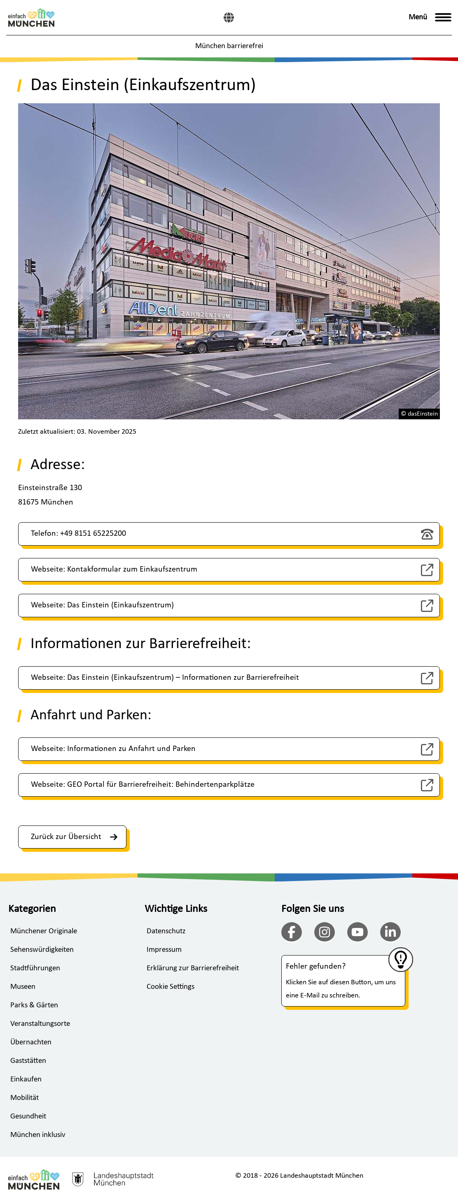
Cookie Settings (170, 987)
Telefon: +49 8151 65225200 (78, 534)
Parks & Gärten (34, 1005)
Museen (22, 987)
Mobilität (24, 1098)
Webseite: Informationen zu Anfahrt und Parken (113, 749)
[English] (228, 17)
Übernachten (30, 1042)
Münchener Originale (43, 931)
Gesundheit (28, 1117)
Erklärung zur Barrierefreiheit (193, 968)
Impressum (164, 950)
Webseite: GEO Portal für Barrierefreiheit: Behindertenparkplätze (143, 785)
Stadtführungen (35, 968)
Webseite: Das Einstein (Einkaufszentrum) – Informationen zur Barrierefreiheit (165, 678)
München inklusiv (37, 1135)
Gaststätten (28, 1061)
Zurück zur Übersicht (74, 837)
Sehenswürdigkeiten (42, 950)
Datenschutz (166, 931)
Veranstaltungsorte (40, 1024)
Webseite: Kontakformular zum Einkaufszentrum (114, 569)
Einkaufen (26, 1079)
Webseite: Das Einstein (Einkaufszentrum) (102, 605)
